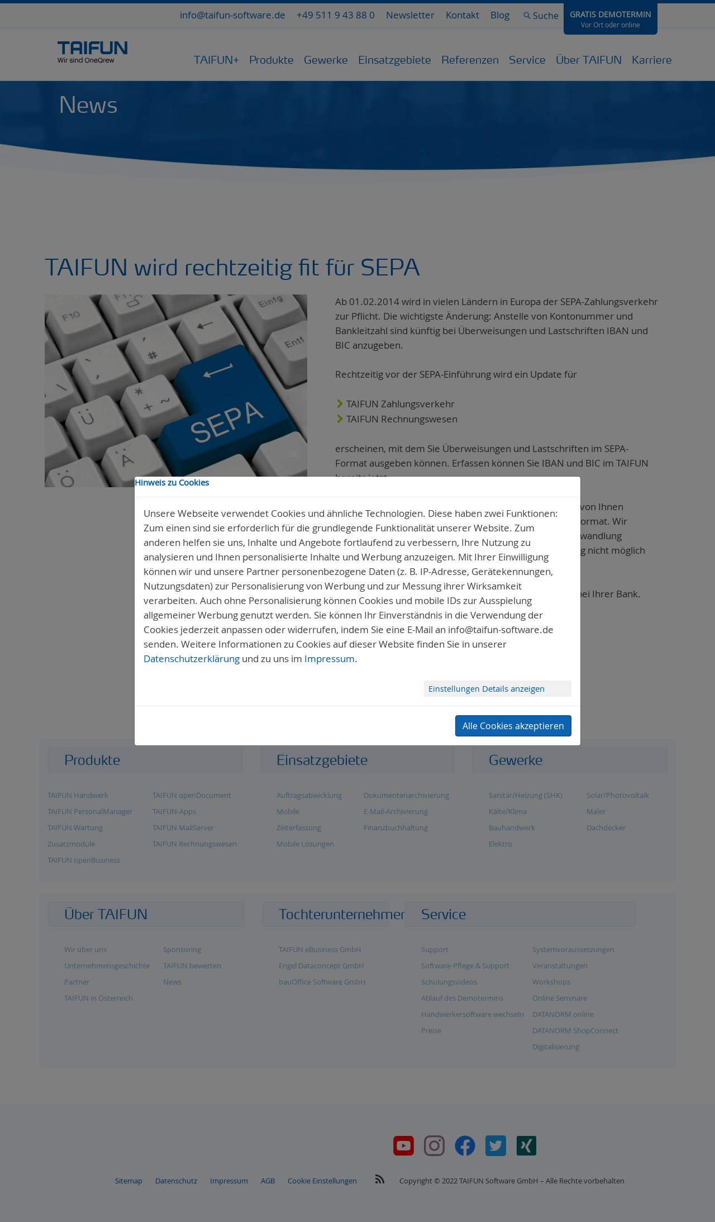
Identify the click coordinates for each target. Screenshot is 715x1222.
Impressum (329, 658)
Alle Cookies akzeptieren (513, 726)
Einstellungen (455, 688)
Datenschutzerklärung (192, 658)
